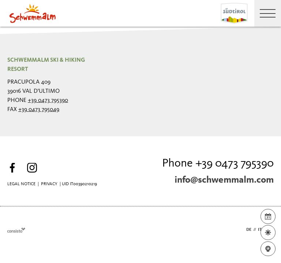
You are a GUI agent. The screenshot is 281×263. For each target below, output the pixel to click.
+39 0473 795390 (48, 100)
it (260, 230)
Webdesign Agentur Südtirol (16, 229)
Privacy (49, 184)
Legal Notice (21, 184)
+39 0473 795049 (38, 110)
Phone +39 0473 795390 (218, 163)
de (248, 230)
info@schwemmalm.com (224, 180)
